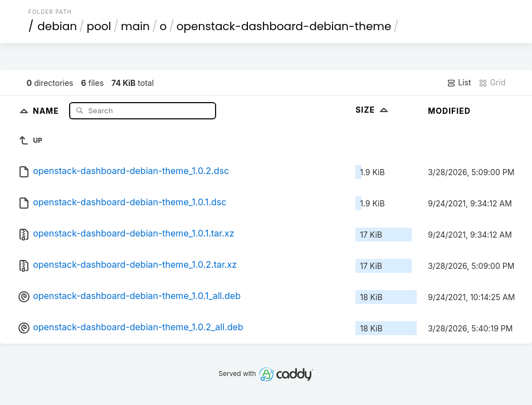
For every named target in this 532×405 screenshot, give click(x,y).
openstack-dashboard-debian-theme (284, 26)
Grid (492, 83)
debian (57, 26)
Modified (449, 110)
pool (99, 26)
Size (373, 109)
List (459, 83)
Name (47, 110)
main (135, 26)
